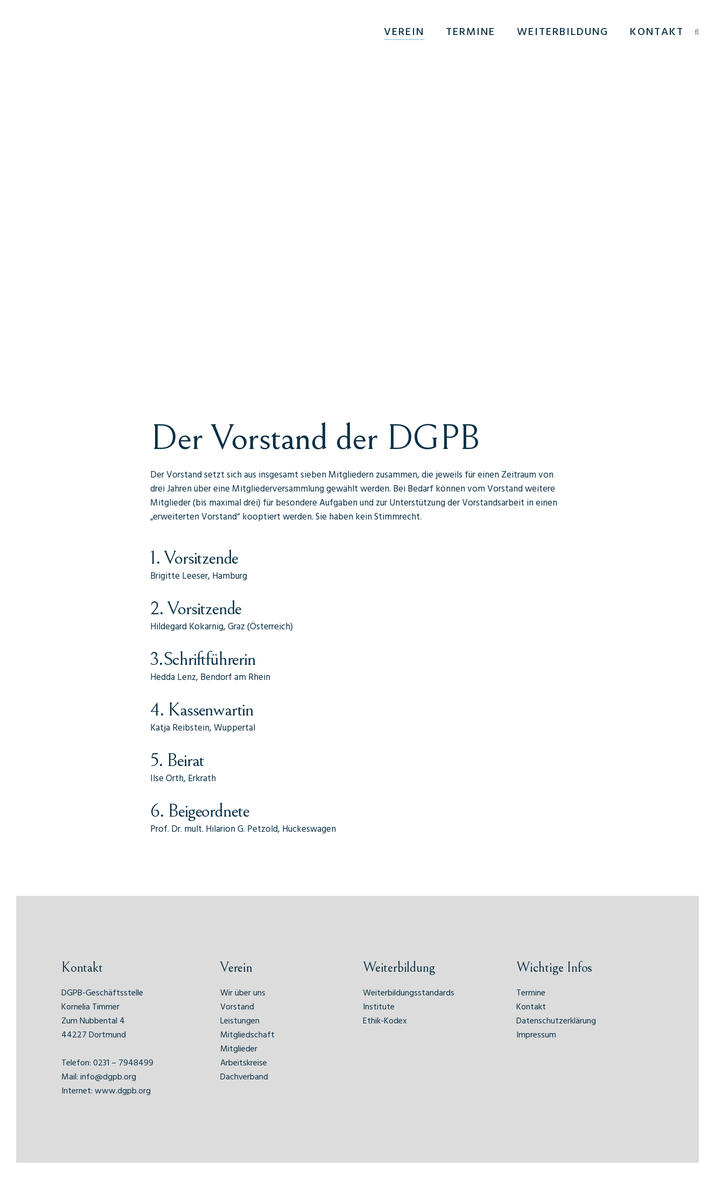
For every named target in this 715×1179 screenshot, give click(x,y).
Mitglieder (238, 1049)
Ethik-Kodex (385, 1021)
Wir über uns (242, 993)
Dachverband (244, 1077)
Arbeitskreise (243, 1063)
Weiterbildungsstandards (408, 993)
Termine (530, 993)
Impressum (536, 1035)
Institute (379, 1007)
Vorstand (237, 1007)
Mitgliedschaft (247, 1035)
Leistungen (240, 1021)
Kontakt (531, 1007)
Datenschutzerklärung (556, 1021)
